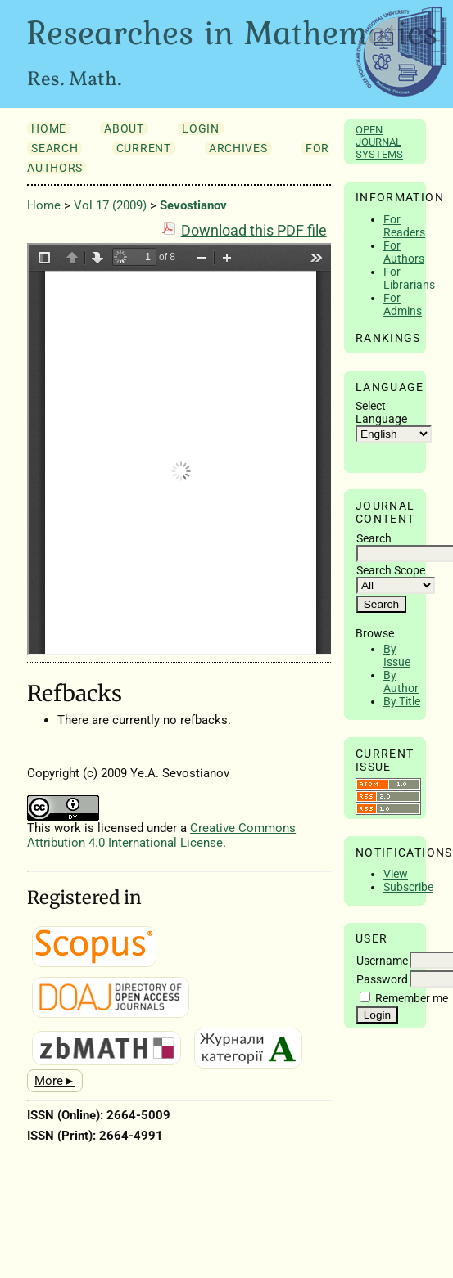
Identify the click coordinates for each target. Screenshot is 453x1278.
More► (54, 1080)
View (395, 873)
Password (382, 979)
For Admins (402, 304)
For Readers (404, 226)
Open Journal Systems (379, 142)
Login (200, 128)
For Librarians (409, 278)
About (123, 128)
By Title (401, 701)
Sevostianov (193, 205)
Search (54, 148)
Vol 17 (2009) (110, 205)
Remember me (411, 998)
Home (48, 128)
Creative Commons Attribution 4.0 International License (161, 835)
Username (382, 960)
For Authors (403, 252)
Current (143, 148)
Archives (238, 148)
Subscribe (408, 886)
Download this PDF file (254, 231)
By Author (401, 681)
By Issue (396, 655)
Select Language (381, 412)
